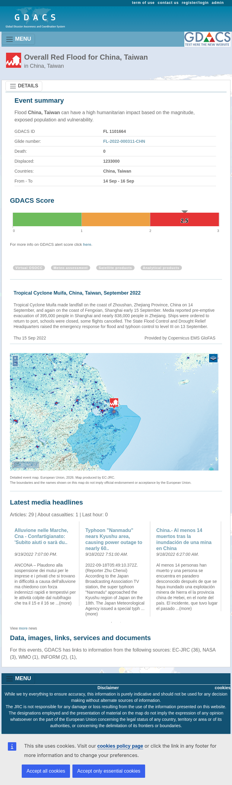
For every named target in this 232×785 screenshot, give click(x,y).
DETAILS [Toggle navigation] (23, 86)
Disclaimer (108, 687)
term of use (143, 3)
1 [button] (112, 622)
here (87, 244)
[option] (45, 563)
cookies (222, 687)
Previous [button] (5, 569)
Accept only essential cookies (108, 771)
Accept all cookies (46, 771)
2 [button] (121, 622)
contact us (168, 3)
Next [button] (227, 569)
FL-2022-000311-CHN (124, 141)
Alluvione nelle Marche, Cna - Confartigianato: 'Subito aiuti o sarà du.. (41, 536)
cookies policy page (120, 746)
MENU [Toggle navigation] (18, 39)
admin (218, 3)
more (23, 628)
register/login (195, 3)
